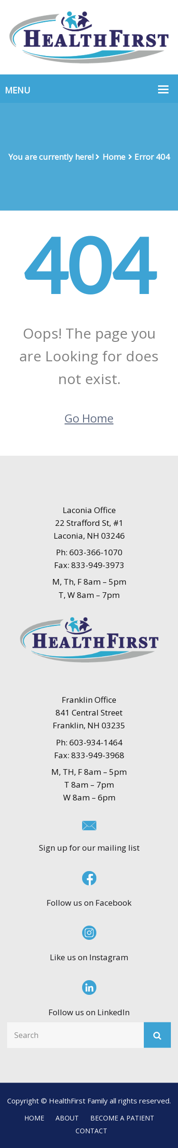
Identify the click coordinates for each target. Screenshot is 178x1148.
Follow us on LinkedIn (89, 1012)
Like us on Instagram (89, 957)
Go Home (89, 418)
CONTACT (91, 1130)
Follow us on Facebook (89, 902)
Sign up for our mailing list (89, 847)
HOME (34, 1117)
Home (114, 156)
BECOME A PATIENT (122, 1117)
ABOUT (67, 1117)
